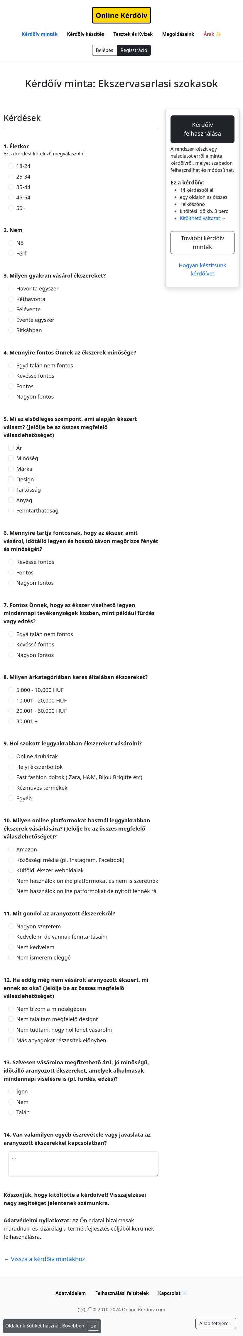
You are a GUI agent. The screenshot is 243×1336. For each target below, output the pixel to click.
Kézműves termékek (42, 787)
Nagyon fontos (35, 396)
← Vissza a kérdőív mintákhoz (44, 1259)
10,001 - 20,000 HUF (41, 700)
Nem (22, 1101)
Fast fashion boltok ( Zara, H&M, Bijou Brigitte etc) (79, 777)
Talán (23, 1112)
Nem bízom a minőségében (51, 1008)
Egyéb (24, 798)
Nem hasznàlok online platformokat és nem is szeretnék (87, 880)
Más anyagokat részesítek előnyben (61, 1040)
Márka (24, 468)
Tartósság (28, 489)
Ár (19, 447)
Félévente (28, 309)
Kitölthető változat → (203, 218)
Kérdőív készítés (85, 34)
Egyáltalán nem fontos (44, 365)
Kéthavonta (30, 299)
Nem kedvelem (35, 947)
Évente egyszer (35, 319)
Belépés (104, 50)
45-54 (23, 197)
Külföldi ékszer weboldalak (50, 870)
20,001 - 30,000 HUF (41, 710)
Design (25, 479)
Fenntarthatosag (37, 510)
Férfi (22, 253)
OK (93, 1326)
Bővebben (73, 1325)
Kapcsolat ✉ (173, 1293)
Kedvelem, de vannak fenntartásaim (62, 936)
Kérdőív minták (40, 34)
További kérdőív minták (202, 242)
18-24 (23, 165)
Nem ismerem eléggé (43, 957)
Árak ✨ (212, 34)
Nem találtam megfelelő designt (57, 1019)
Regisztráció (134, 50)
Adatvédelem (70, 1293)
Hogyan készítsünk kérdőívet (202, 269)
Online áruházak (37, 756)
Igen (22, 1091)
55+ (21, 207)
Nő (20, 242)
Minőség (27, 458)
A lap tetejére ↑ (215, 1323)
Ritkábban (29, 330)
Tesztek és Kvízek (133, 34)
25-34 (23, 176)
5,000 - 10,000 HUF (40, 689)
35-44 (23, 187)
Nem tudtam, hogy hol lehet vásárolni (64, 1029)
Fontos (25, 386)
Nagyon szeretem (38, 926)
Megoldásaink (178, 34)
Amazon (26, 849)
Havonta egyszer (37, 288)
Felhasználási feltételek (122, 1293)
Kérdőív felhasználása (202, 129)
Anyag (24, 500)
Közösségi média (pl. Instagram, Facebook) (70, 859)
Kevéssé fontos (35, 375)
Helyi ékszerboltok (39, 766)
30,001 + (27, 721)
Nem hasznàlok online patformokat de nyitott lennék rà (86, 891)
